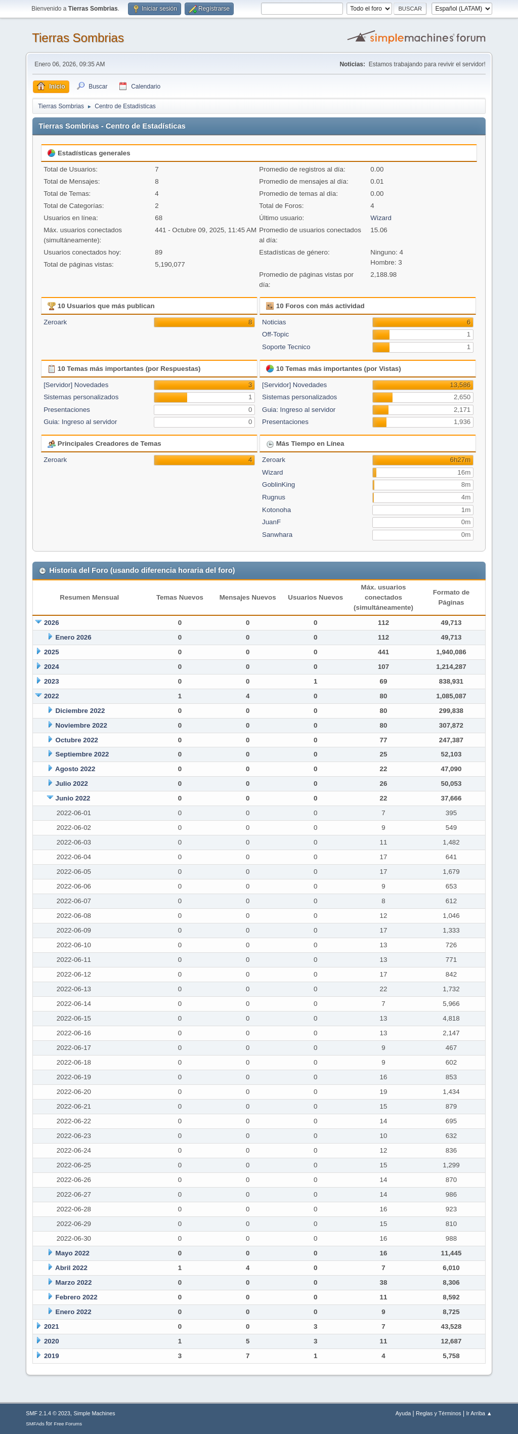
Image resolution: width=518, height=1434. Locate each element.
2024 (51, 666)
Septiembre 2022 (82, 754)
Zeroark (55, 322)
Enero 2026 (74, 637)
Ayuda (403, 1413)
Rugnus (273, 497)
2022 (51, 696)
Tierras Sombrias (78, 38)
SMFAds (35, 1423)
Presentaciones (67, 409)
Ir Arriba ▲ (479, 1413)
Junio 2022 (73, 798)
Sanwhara (277, 534)
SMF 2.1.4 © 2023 (48, 1413)
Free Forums (68, 1423)
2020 (51, 1341)
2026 (51, 622)
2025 (51, 652)
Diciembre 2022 (80, 710)
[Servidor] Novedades (76, 385)
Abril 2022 (71, 1268)
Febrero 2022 (77, 1297)
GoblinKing (278, 484)
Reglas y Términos (438, 1413)
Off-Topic (275, 334)
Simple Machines (94, 1413)
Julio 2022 (72, 783)
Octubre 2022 (77, 740)
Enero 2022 (74, 1312)
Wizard (380, 218)
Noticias (274, 322)
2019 (51, 1356)
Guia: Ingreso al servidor (80, 422)
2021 (51, 1326)
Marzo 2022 (74, 1282)
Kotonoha (276, 510)
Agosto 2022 (75, 769)
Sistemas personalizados (81, 397)
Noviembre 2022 (81, 725)
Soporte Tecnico (286, 347)
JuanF (271, 522)
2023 (51, 681)
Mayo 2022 (73, 1253)
